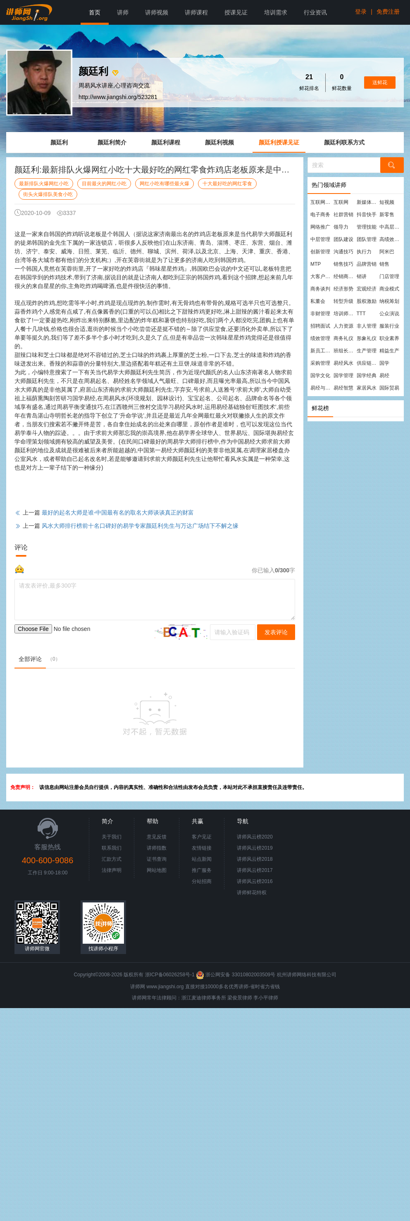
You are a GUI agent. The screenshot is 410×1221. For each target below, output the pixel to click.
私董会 (317, 301)
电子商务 (320, 214)
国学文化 (320, 375)
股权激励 (367, 301)
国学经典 (367, 375)
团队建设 (343, 239)
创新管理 (320, 252)
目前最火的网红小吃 (104, 184)
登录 (361, 11)
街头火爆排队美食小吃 (48, 194)
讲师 (123, 12)
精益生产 (389, 351)
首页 (94, 12)
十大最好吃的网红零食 (227, 184)
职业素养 (389, 338)
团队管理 (367, 239)
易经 (384, 375)
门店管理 (389, 276)
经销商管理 (345, 276)
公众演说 (389, 313)
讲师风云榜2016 (255, 881)
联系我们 (112, 848)
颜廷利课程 (165, 142)
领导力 (341, 227)
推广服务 (202, 870)
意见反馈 (157, 837)
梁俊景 (234, 998)
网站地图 (157, 870)
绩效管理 (320, 338)
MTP (315, 264)
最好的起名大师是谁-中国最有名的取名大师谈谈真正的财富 (118, 512)
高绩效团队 (390, 239)
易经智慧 (343, 388)
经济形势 (343, 289)
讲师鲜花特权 (252, 892)
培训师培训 (345, 313)
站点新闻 (202, 859)
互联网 (341, 202)
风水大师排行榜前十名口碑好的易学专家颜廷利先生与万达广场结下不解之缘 (140, 525)
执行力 (364, 252)
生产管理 (367, 351)
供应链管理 (368, 363)
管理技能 (367, 227)
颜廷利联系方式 (344, 142)
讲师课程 (196, 12)
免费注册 (388, 11)
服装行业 (389, 326)
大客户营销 (321, 276)
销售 (384, 264)
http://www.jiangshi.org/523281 (118, 97)
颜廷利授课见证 (279, 142)
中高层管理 (390, 227)
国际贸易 (389, 388)
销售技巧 (343, 264)
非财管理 (320, 313)
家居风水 (367, 388)
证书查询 (157, 859)
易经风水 (343, 363)
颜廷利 (59, 142)
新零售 (386, 214)
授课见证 (236, 12)
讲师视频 (156, 12)
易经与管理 (321, 388)
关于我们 (112, 837)
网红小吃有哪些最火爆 (164, 184)
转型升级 (343, 301)
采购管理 (320, 363)
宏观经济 (367, 289)
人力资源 (343, 326)
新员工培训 (321, 351)
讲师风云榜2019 (255, 848)
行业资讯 (315, 12)
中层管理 (320, 239)
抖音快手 (367, 214)
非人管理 (367, 326)
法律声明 (112, 870)
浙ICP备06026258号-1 (170, 975)
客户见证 (202, 837)
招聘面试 (320, 326)
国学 (384, 363)
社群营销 (343, 214)
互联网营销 (321, 202)
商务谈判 (320, 289)
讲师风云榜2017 (255, 870)
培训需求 (275, 12)
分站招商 (202, 881)
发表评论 (276, 632)
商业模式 (389, 289)
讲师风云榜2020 (255, 837)
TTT (361, 313)
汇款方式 (112, 859)
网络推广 (320, 227)
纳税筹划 (389, 301)
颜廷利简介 (112, 142)
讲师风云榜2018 (255, 859)
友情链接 (202, 848)
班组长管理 (345, 351)
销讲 (362, 276)
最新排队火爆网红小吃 (44, 184)
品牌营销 (367, 264)
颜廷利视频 (219, 142)
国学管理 (343, 375)
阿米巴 (386, 252)
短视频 (386, 202)
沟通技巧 (343, 252)
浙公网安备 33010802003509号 (236, 975)
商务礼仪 (343, 338)
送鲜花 (379, 82)
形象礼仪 (367, 338)
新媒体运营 (368, 202)
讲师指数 (157, 848)
